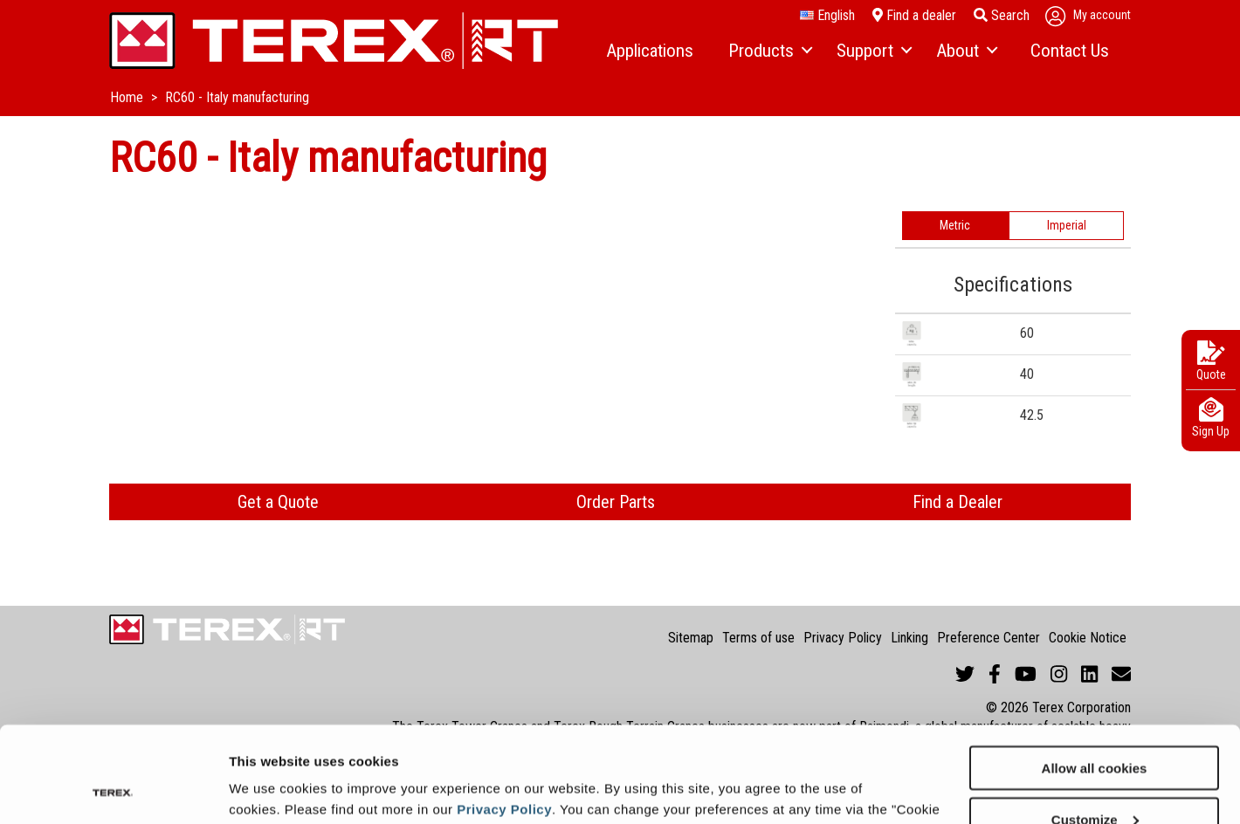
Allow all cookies (1094, 677)
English (827, 16)
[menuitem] (649, 51)
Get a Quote (278, 501)
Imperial (1066, 225)
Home (128, 97)
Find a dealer (914, 15)
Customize (1095, 729)
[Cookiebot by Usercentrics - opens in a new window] (113, 790)
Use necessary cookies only (1094, 780)
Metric (955, 225)
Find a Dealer (957, 501)
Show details (269, 788)
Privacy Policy (504, 718)
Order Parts (615, 501)
